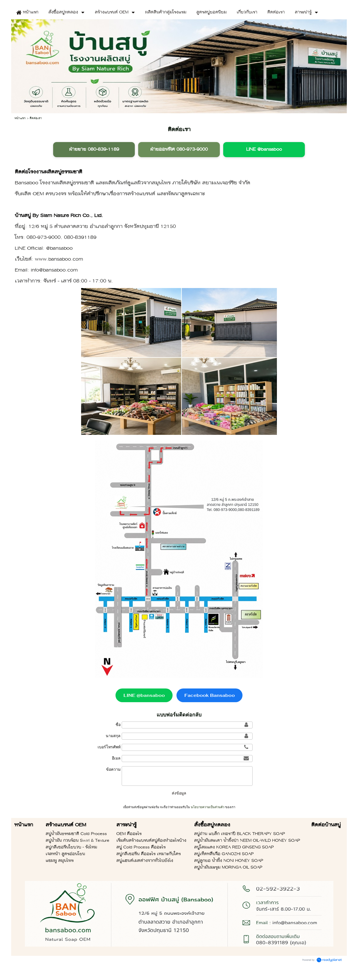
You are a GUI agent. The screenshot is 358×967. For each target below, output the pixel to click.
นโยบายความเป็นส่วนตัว (207, 807)
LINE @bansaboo (264, 149)
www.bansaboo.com (59, 259)
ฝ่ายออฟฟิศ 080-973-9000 (179, 149)
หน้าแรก (20, 118)
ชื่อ (118, 724)
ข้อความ (113, 769)
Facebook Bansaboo (209, 695)
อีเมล (116, 758)
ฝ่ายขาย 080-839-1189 (94, 149)
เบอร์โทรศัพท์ (109, 747)
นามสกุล (113, 735)
